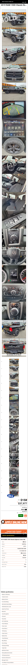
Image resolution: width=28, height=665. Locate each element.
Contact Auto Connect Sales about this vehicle (16, 531)
